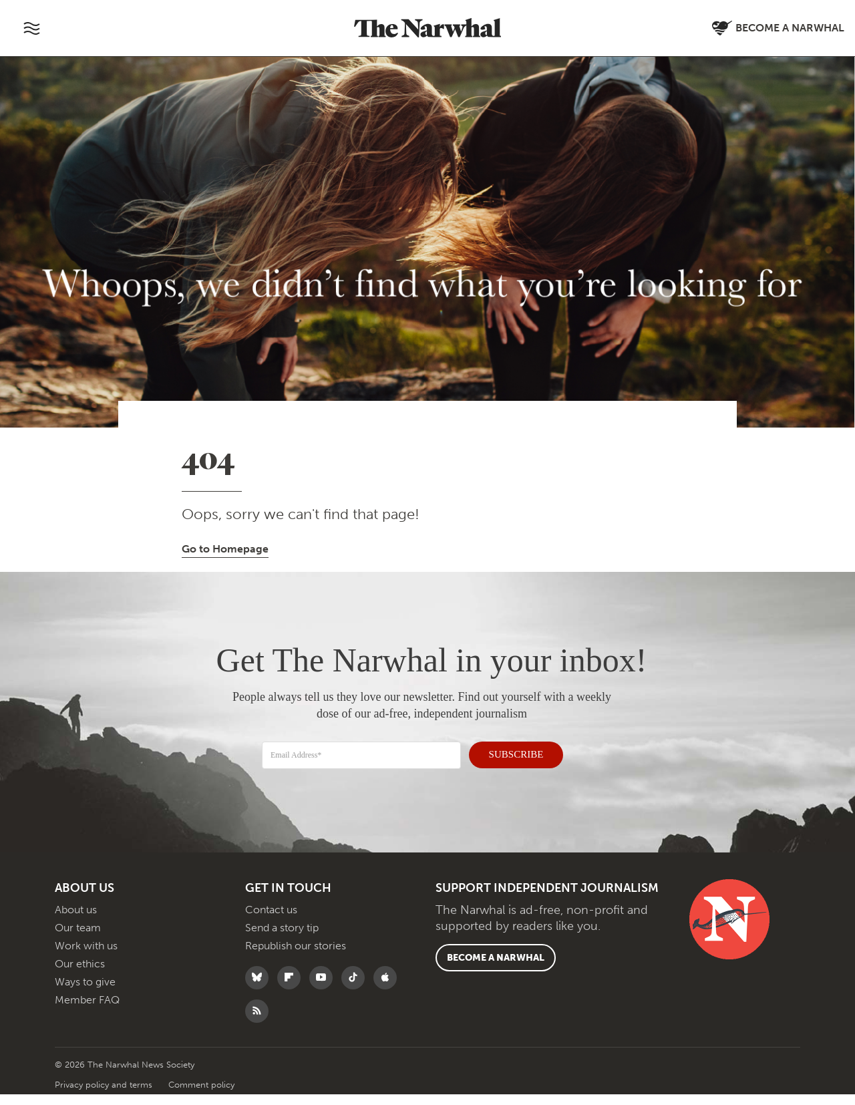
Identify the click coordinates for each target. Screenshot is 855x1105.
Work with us (86, 956)
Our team (78, 938)
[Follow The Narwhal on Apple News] (388, 988)
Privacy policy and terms (105, 1095)
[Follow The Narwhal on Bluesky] (260, 988)
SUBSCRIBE (508, 753)
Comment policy (201, 1095)
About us (76, 920)
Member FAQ (87, 1010)
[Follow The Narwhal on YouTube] (324, 988)
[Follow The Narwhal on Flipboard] (292, 988)
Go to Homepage (225, 548)
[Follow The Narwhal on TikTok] (356, 988)
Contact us (271, 920)
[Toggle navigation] (31, 28)
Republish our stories (295, 956)
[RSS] (260, 1021)
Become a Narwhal (495, 968)
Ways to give (85, 992)
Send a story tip (282, 938)
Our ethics (80, 974)
